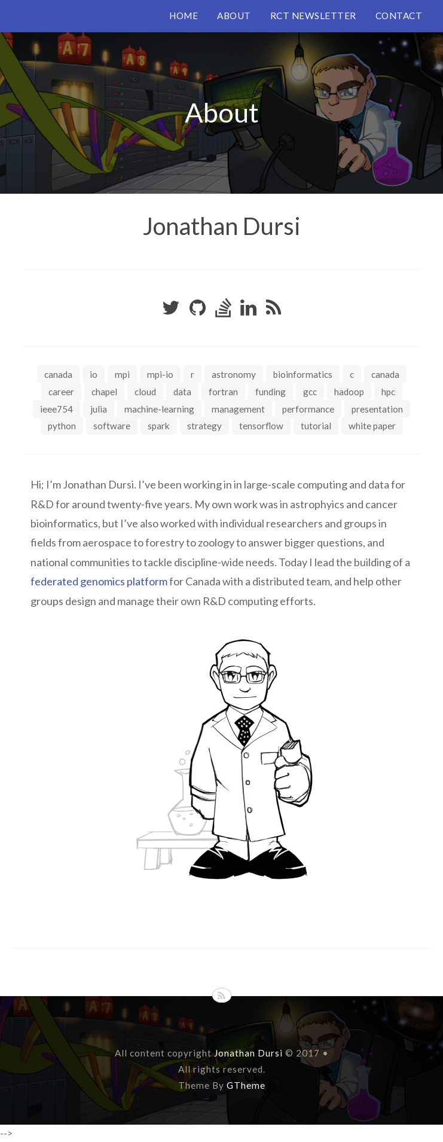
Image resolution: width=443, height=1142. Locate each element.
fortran (223, 391)
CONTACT (399, 15)
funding (270, 391)
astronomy (234, 374)
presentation (377, 409)
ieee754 (56, 409)
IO (93, 374)
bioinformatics (302, 374)
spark (159, 425)
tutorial (316, 425)
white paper (372, 425)
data (182, 391)
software (111, 425)
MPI (122, 374)
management (238, 409)
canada (385, 374)
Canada (58, 374)
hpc (388, 391)
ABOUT (234, 15)
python (62, 425)
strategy (204, 425)
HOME (183, 15)
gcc (310, 391)
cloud (145, 391)
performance (308, 409)
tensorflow (261, 425)
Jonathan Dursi (222, 226)
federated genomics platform (98, 581)
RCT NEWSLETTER (313, 15)
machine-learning (159, 409)
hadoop (349, 391)
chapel (104, 391)
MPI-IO (160, 374)
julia (98, 409)
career (61, 391)
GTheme (246, 1085)
